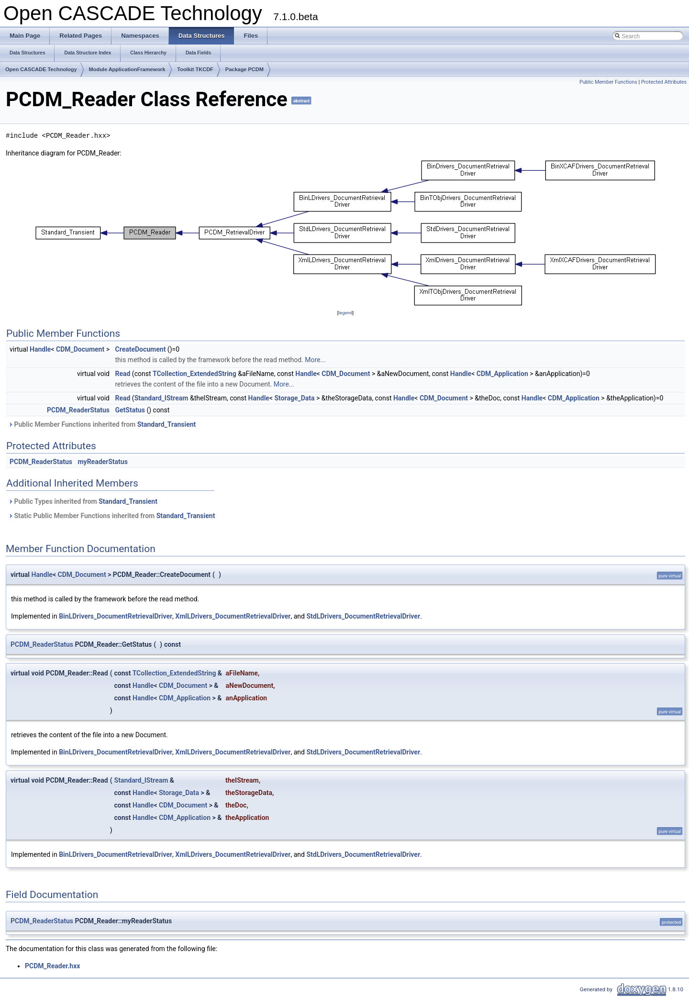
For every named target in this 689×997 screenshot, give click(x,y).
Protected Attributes (664, 82)
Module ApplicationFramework (127, 69)
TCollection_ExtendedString (194, 373)
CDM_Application (502, 373)
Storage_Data (295, 398)
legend (345, 312)
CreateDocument (140, 349)
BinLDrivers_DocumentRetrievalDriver (115, 616)
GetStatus (129, 410)
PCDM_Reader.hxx (52, 966)
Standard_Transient (166, 424)
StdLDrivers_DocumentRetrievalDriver (363, 616)
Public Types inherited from (82, 501)
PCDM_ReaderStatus (78, 410)
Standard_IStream (161, 398)
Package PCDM (244, 69)
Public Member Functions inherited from (102, 424)
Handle (40, 349)
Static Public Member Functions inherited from (111, 516)
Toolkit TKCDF (195, 69)
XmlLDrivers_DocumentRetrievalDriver (232, 616)
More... (315, 360)
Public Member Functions (608, 82)
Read (122, 373)
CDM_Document (80, 349)
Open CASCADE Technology (41, 69)
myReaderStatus (102, 461)
